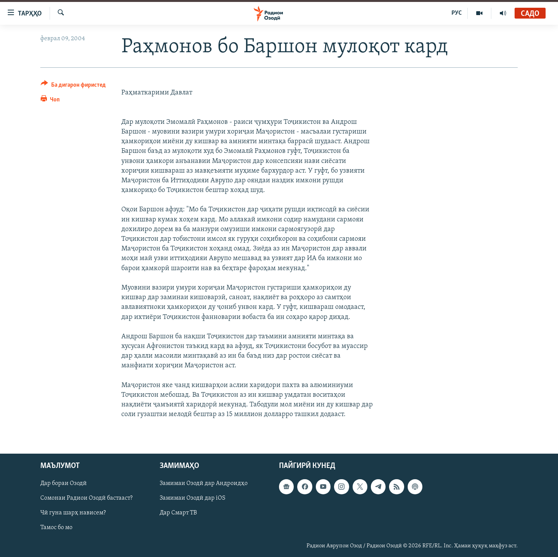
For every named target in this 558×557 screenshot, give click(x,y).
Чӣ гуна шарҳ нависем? (73, 513)
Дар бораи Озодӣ (63, 483)
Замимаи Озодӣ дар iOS (193, 498)
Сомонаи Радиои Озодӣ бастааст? (86, 498)
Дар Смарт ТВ (178, 513)
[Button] (73, 86)
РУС (456, 13)
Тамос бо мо (56, 527)
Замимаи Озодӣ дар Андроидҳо (204, 483)
